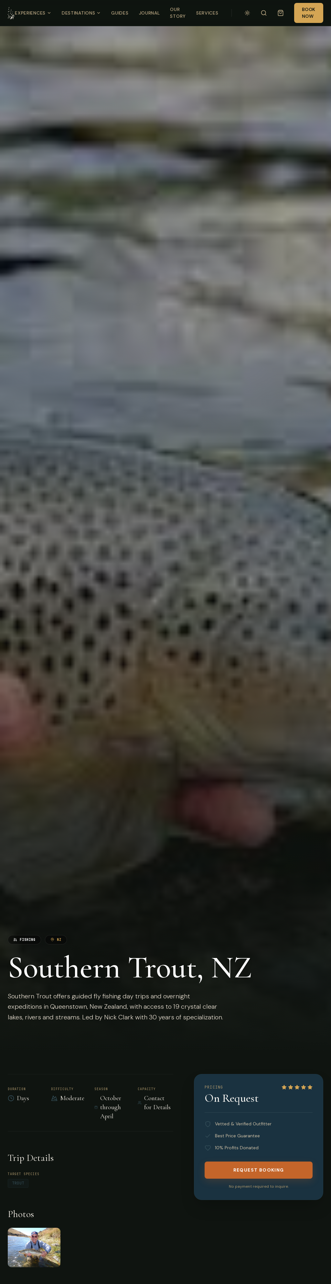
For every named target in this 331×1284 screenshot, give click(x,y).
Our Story (178, 12)
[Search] (264, 13)
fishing (24, 940)
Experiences (33, 13)
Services (207, 13)
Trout (18, 1183)
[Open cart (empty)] (280, 13)
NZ (55, 940)
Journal (149, 13)
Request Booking (258, 1170)
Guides (119, 13)
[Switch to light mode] (247, 13)
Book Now (308, 12)
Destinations (81, 13)
